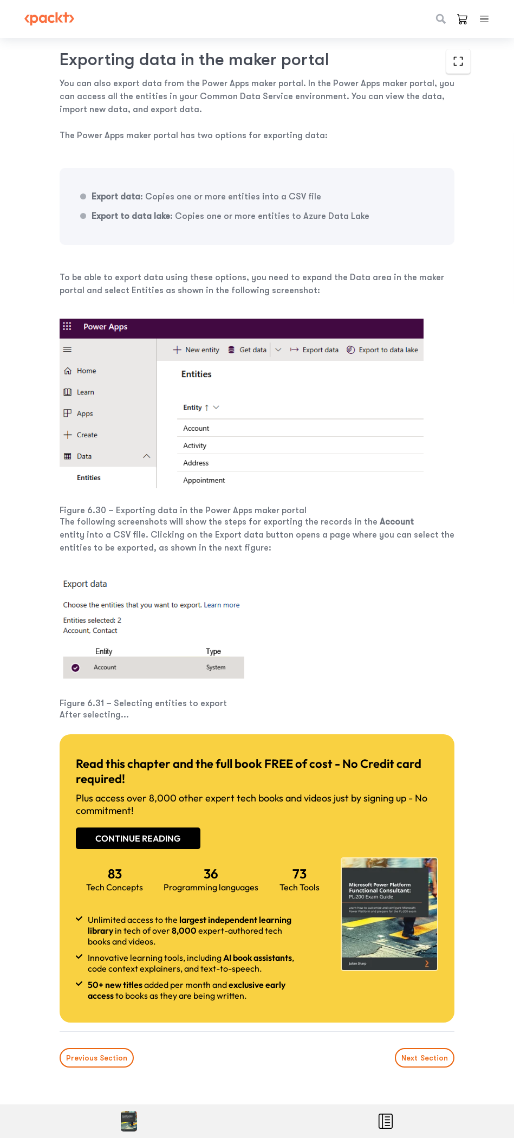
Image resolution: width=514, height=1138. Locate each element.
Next (424, 1058)
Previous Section (96, 1057)
